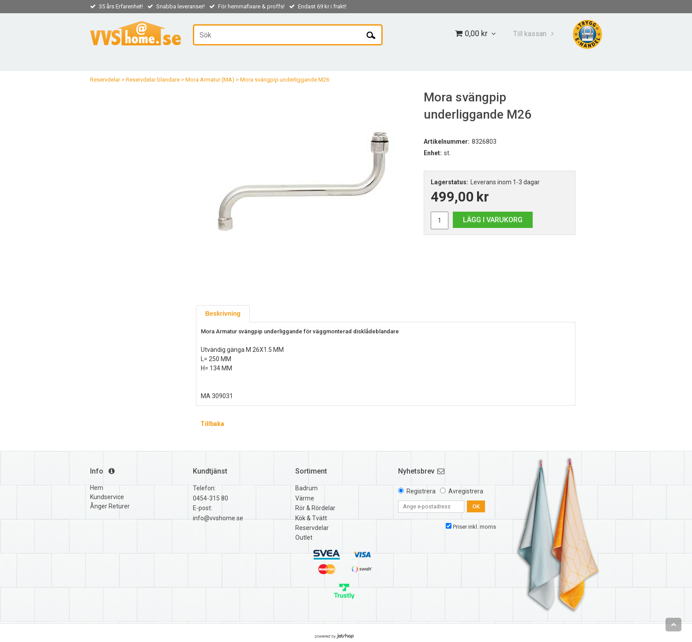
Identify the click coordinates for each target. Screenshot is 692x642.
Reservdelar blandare (153, 79)
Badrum (306, 488)
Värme (304, 498)
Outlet (303, 537)
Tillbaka (212, 423)
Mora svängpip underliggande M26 (284, 79)
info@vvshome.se (218, 518)
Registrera (421, 491)
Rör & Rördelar (315, 507)
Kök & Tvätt (311, 518)
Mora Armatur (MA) (209, 79)
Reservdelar (105, 79)
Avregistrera (465, 491)
